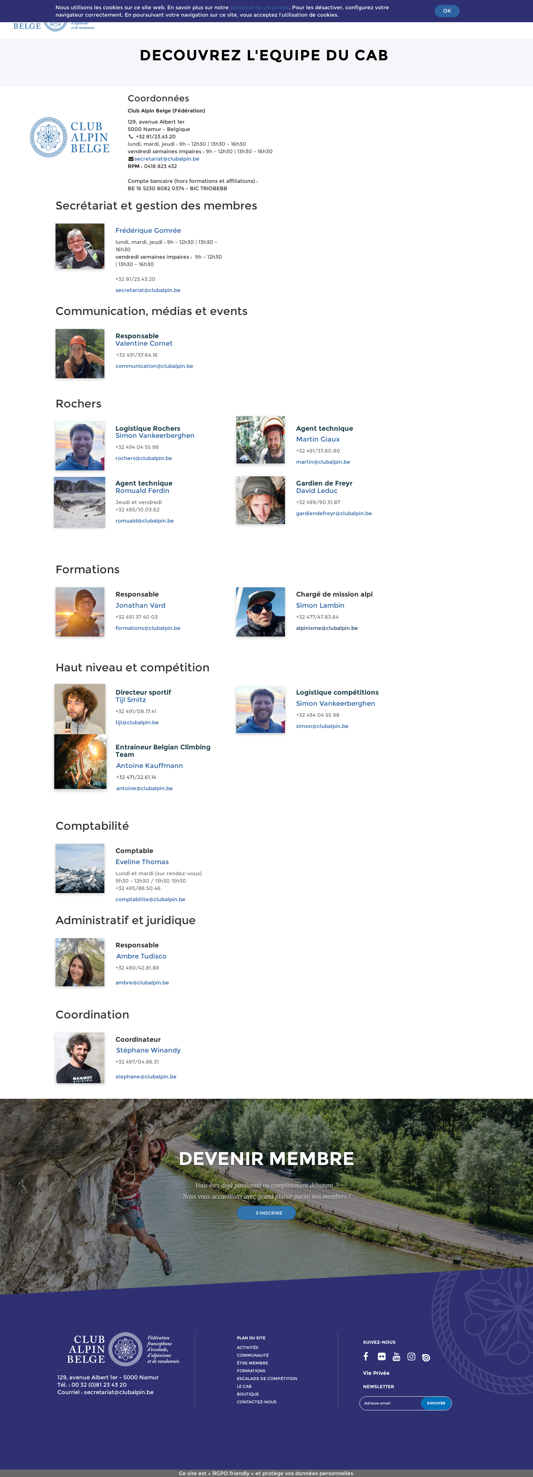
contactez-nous (256, 1401)
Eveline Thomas (142, 862)
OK (447, 10)
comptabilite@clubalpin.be (150, 899)
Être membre (252, 1363)
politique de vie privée (259, 7)
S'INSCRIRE (269, 1213)
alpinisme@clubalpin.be (327, 628)
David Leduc (317, 491)
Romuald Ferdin (142, 491)
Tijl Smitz (130, 700)
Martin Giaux (318, 439)
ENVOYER (436, 1403)
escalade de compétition (267, 1378)
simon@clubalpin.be (322, 726)
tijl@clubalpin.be (137, 722)
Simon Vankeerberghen (155, 436)
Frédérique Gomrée (148, 230)
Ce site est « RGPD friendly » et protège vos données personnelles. (267, 1473)
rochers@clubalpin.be (143, 458)
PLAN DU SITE (251, 1337)
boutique (248, 1394)
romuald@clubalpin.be (144, 520)
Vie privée (376, 1373)
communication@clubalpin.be (154, 366)
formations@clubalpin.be (148, 628)
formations (251, 1370)
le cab (244, 1386)
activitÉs (247, 1347)
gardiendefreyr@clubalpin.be (334, 513)
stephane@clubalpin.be (146, 1076)
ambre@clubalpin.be (142, 982)
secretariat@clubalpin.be (167, 158)
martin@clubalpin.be (323, 462)
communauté (253, 1355)
